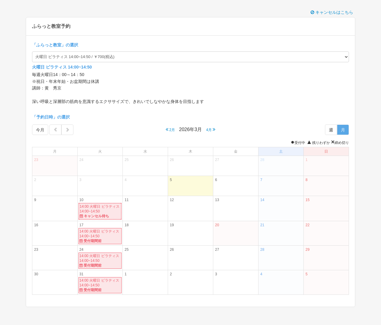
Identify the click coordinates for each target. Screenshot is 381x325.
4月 (210, 129)
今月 (40, 129)
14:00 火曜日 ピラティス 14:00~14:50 (100, 211)
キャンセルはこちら (332, 12)
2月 (170, 129)
